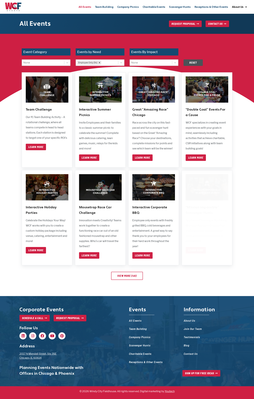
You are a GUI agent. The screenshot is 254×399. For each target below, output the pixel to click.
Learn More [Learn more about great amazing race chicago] (142, 157)
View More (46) (127, 275)
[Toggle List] (67, 63)
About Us (239, 7)
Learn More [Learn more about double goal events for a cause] (195, 157)
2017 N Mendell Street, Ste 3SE (38, 353)
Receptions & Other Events (211, 7)
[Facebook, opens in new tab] (42, 335)
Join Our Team (193, 329)
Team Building (104, 7)
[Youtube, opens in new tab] (52, 335)
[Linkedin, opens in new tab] (23, 335)
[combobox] (43, 63)
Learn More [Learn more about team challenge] (35, 147)
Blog (186, 345)
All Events (85, 7)
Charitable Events (154, 7)
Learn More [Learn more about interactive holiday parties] (35, 250)
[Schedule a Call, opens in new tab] (34, 318)
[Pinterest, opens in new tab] (61, 335)
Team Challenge (39, 109)
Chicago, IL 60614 (30, 357)
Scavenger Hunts (180, 7)
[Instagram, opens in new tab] (32, 335)
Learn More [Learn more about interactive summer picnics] (89, 157)
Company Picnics (128, 7)
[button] (23, 336)
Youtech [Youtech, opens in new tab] (170, 391)
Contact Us (191, 353)
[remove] (99, 63)
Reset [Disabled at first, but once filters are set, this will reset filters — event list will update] (193, 62)
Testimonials (192, 337)
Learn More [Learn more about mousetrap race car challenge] (89, 255)
